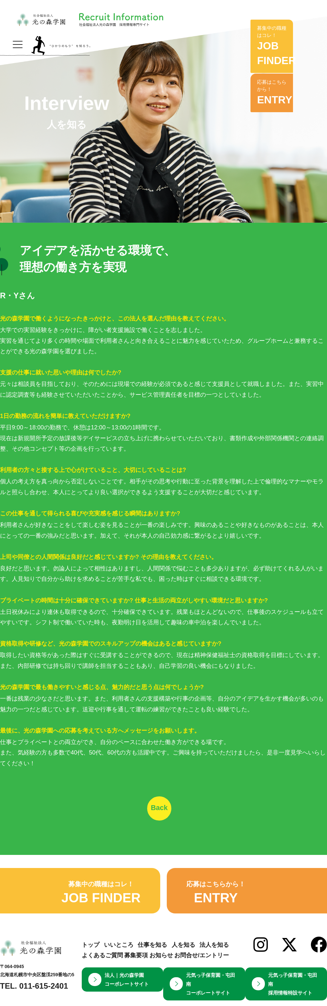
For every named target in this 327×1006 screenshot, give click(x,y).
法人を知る (214, 953)
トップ (90, 953)
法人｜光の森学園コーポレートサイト (118, 988)
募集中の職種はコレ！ (282, 36)
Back (163, 811)
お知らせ (161, 964)
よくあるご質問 (102, 964)
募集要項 (136, 964)
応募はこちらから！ (282, 75)
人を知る (183, 953)
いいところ (118, 953)
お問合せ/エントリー (201, 964)
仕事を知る (152, 953)
